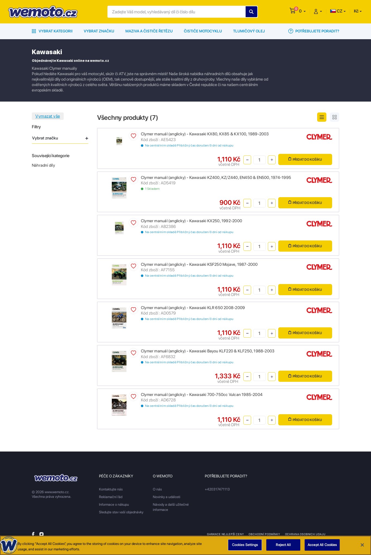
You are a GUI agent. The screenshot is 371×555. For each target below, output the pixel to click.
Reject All (283, 547)
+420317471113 (217, 489)
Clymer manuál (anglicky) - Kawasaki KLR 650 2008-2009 (193, 307)
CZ (336, 11)
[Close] (362, 547)
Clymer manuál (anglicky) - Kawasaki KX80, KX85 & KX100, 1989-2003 (205, 134)
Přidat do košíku (305, 159)
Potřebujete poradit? (313, 31)
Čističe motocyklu (203, 31)
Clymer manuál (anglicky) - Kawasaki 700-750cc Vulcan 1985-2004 (201, 394)
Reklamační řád (110, 497)
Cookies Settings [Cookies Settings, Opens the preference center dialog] (245, 547)
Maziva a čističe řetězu (149, 31)
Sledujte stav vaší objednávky (121, 512)
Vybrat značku (99, 31)
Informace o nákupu (114, 504)
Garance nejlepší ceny (225, 534)
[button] (302, 11)
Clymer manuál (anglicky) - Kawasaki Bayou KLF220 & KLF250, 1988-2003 (207, 351)
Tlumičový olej (249, 31)
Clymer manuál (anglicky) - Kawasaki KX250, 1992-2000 (191, 220)
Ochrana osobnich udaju (305, 534)
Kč (356, 11)
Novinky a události (166, 497)
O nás (157, 489)
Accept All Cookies (322, 547)
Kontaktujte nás (111, 489)
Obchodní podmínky (264, 534)
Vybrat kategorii (52, 31)
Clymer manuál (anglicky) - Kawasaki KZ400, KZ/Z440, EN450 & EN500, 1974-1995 (216, 177)
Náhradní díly (43, 165)
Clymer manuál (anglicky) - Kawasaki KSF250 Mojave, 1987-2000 (199, 264)
